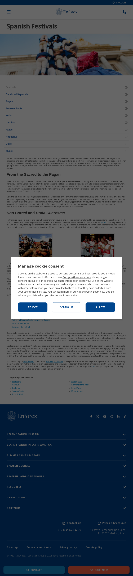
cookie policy (84, 291)
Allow (100, 307)
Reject (32, 307)
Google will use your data (77, 277)
